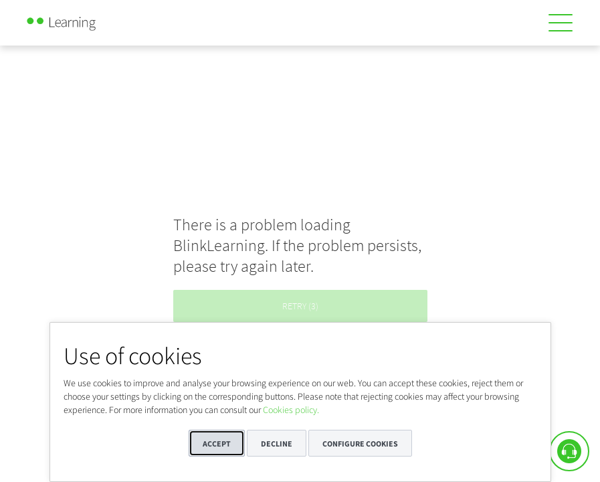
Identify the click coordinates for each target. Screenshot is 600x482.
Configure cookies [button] (360, 443)
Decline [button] (276, 443)
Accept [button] (217, 443)
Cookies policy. (291, 410)
